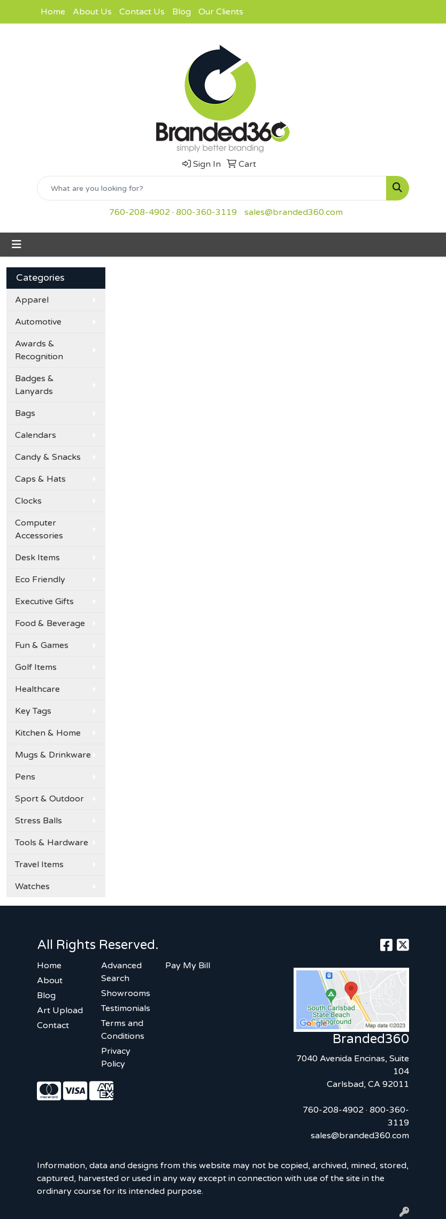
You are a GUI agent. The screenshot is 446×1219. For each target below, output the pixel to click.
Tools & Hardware (51, 842)
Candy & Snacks (48, 457)
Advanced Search (121, 972)
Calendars (35, 435)
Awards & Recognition (39, 350)
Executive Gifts (44, 601)
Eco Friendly (40, 579)
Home (53, 11)
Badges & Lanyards (34, 385)
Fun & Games (41, 645)
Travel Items (39, 864)
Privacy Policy (115, 1057)
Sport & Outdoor (49, 798)
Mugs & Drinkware (53, 755)
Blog (181, 11)
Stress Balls (38, 820)
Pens (25, 776)
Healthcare (37, 689)
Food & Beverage (50, 623)
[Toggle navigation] (16, 244)
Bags (25, 413)
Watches (32, 886)
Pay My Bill (187, 965)
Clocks (28, 501)
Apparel (32, 300)
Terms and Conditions (122, 1029)
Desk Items (37, 557)
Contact (53, 1025)
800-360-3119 (206, 212)
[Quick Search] (212, 188)
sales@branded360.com (293, 212)
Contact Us (142, 11)
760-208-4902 (139, 212)
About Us (92, 11)
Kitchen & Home (48, 733)
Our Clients (220, 11)
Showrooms (125, 993)
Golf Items (36, 667)
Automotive (38, 322)
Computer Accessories (39, 529)
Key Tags (33, 711)
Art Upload (60, 1010)
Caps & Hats (40, 479)
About (50, 980)
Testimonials (125, 1008)
